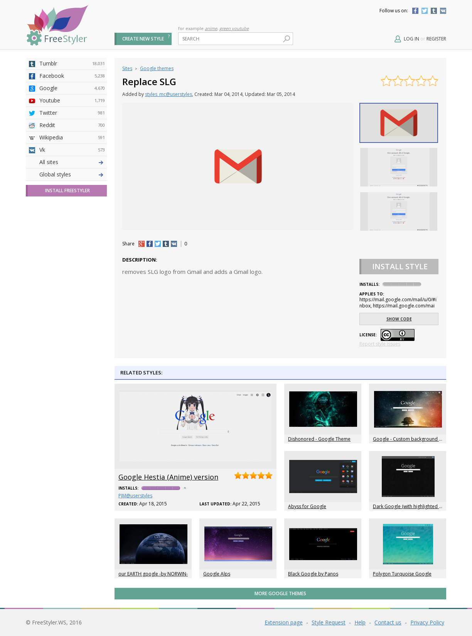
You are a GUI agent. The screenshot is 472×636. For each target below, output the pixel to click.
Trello (72, 261)
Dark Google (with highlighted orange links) (420, 506)
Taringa (72, 224)
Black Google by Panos (313, 574)
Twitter (424, 11)
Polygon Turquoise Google (402, 574)
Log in (411, 38)
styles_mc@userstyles (168, 94)
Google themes (157, 68)
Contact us (387, 622)
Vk (72, 150)
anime (211, 28)
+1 (141, 244)
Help (360, 622)
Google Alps (216, 574)
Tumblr (434, 11)
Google (72, 88)
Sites (127, 68)
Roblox (72, 236)
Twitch (72, 285)
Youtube (72, 100)
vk (174, 244)
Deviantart (72, 162)
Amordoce (72, 187)
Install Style (400, 266)
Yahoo (72, 211)
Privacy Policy (427, 622)
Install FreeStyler (67, 326)
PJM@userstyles (135, 495)
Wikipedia (72, 137)
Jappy (72, 248)
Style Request (329, 622)
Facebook (415, 11)
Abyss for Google (307, 506)
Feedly (72, 273)
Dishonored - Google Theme (319, 439)
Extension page (284, 622)
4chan (72, 174)
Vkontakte (443, 11)
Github (72, 199)
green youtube (234, 28)
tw (158, 244)
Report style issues (379, 344)
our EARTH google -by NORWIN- (153, 574)
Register (436, 38)
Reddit (72, 125)
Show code (399, 319)
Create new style (143, 38)
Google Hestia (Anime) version (168, 477)
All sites (48, 297)
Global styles (55, 310)
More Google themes (280, 593)
